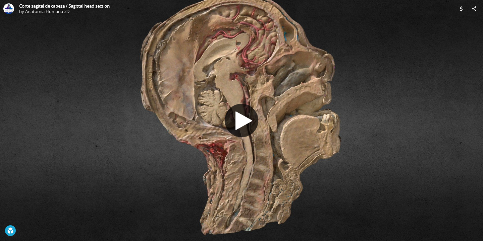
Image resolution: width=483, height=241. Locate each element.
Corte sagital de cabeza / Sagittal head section (64, 6)
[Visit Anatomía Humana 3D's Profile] (8, 8)
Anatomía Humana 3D (47, 11)
